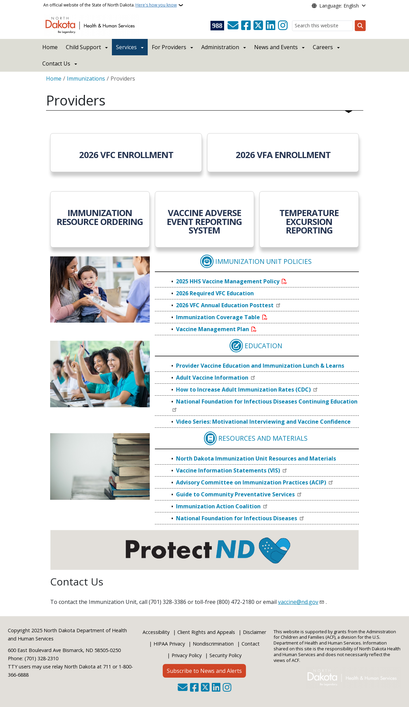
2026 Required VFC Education (215, 293)
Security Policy (225, 655)
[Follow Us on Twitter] (258, 25)
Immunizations (86, 78)
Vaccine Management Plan (213, 329)
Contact (251, 643)
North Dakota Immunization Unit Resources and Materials (256, 458)
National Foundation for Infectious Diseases (237, 518)
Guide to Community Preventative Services (236, 494)
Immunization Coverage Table (218, 317)
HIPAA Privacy (169, 643)
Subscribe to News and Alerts (204, 671)
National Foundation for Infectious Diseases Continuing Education (266, 401)
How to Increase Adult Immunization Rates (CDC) (244, 389)
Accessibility (156, 632)
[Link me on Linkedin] (270, 25)
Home (50, 47)
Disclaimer (254, 632)
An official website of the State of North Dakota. (110, 5)
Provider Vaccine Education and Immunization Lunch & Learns (260, 365)
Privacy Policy (187, 655)
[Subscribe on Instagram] (283, 25)
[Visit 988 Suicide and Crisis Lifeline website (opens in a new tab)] (217, 25)
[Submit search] (360, 25)
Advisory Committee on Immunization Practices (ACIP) (251, 482)
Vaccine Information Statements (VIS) (228, 470)
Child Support (83, 47)
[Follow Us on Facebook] (246, 25)
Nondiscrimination (213, 643)
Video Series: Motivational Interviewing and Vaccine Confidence (263, 421)
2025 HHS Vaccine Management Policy (228, 281)
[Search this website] (322, 25)
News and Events (276, 47)
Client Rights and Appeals (206, 632)
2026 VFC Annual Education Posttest (225, 305)
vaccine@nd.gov (298, 602)
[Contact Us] (233, 25)
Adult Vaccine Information (213, 377)
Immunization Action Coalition (219, 506)
